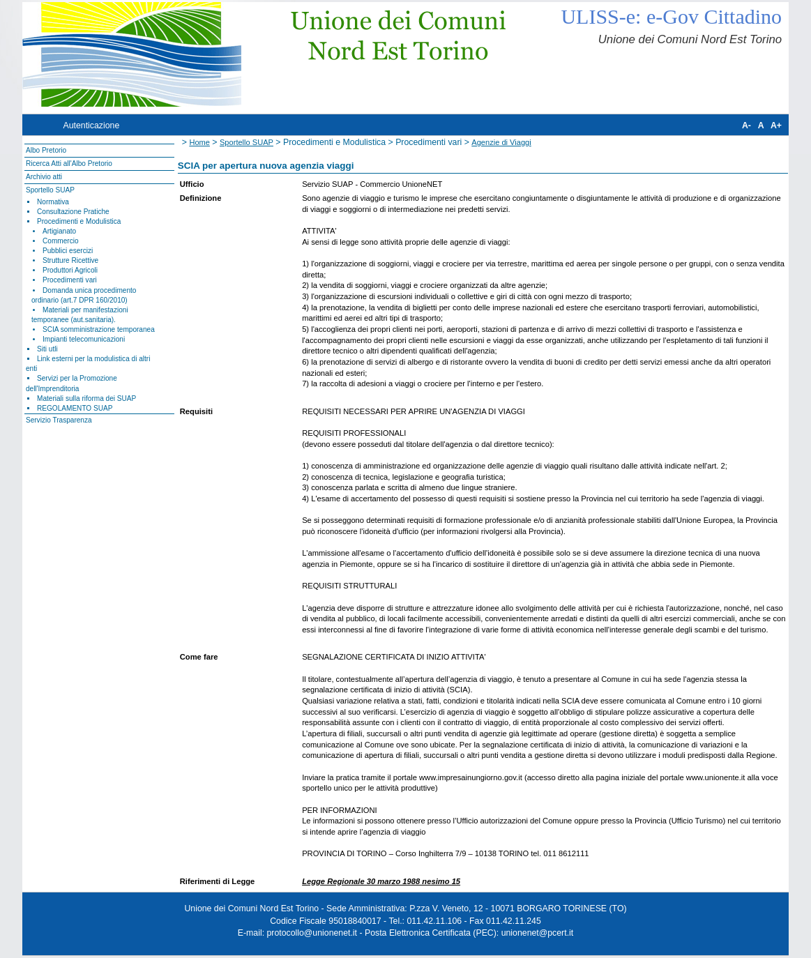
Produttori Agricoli (70, 270)
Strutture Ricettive (70, 260)
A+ (776, 125)
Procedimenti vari (70, 280)
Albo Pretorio (46, 150)
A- (746, 125)
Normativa (53, 202)
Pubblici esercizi (68, 250)
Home (199, 142)
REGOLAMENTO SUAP (74, 408)
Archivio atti (44, 177)
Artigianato (59, 231)
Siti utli (47, 349)
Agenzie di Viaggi (501, 142)
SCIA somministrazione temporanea (99, 329)
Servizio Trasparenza (59, 420)
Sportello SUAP (50, 190)
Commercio (61, 241)
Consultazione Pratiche (73, 211)
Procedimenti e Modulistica (79, 221)
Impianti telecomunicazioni (84, 339)
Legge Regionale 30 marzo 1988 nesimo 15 (381, 881)
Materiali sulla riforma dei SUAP (86, 398)
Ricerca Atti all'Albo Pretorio (69, 163)
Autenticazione (91, 125)
